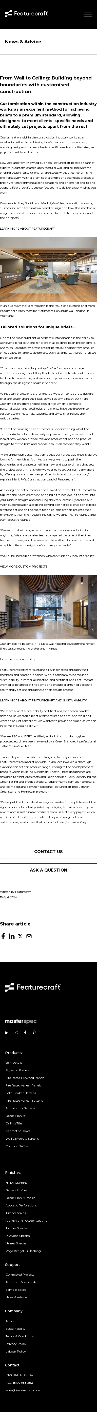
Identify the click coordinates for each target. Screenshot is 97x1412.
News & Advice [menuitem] (16, 1297)
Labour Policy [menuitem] (16, 1351)
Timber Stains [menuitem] (16, 1213)
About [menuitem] (10, 1321)
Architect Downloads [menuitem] (21, 1282)
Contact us (48, 851)
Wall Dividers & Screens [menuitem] (22, 1138)
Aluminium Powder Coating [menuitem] (27, 1220)
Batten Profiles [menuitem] (16, 1190)
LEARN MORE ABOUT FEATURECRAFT (27, 228)
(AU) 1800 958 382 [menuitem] (19, 1382)
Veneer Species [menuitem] (16, 1243)
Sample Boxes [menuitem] (16, 1290)
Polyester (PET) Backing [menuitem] (23, 1251)
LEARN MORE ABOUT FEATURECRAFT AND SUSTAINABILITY (43, 700)
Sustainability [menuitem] (16, 1328)
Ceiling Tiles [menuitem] (14, 1123)
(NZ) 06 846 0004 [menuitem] (19, 1375)
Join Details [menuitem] (14, 1062)
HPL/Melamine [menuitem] (16, 1182)
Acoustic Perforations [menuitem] (21, 1205)
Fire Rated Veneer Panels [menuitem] (23, 1085)
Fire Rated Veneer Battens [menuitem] (24, 1100)
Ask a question (48, 870)
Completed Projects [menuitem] (20, 1274)
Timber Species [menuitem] (16, 1228)
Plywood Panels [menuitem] (17, 1070)
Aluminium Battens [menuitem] (20, 1108)
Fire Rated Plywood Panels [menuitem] (25, 1078)
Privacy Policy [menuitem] (16, 1344)
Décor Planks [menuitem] (15, 1116)
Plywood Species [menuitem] (18, 1236)
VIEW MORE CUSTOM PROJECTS (23, 566)
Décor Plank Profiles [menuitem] (20, 1198)
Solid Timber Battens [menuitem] (21, 1093)
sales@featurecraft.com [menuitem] (23, 1390)
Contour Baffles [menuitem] (17, 1146)
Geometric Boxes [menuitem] (18, 1131)
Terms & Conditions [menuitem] (20, 1336)
